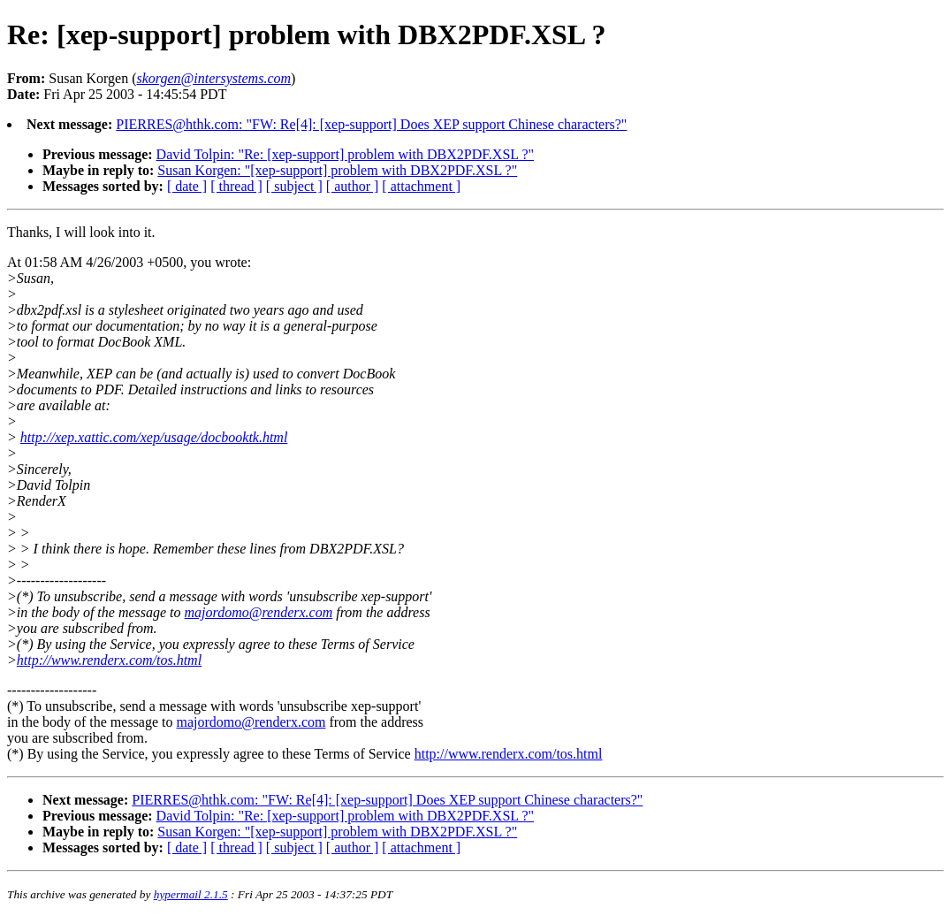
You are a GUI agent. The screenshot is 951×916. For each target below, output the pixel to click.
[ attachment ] (421, 186)
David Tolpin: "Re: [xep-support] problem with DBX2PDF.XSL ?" (345, 154)
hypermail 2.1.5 (191, 894)
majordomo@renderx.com (259, 612)
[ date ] (187, 186)
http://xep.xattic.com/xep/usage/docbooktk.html (154, 437)
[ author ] (352, 186)
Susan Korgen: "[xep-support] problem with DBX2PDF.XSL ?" (337, 170)
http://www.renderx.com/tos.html (109, 660)
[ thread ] (236, 186)
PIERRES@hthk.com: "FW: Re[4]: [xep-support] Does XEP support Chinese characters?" (371, 124)
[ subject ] (294, 186)
